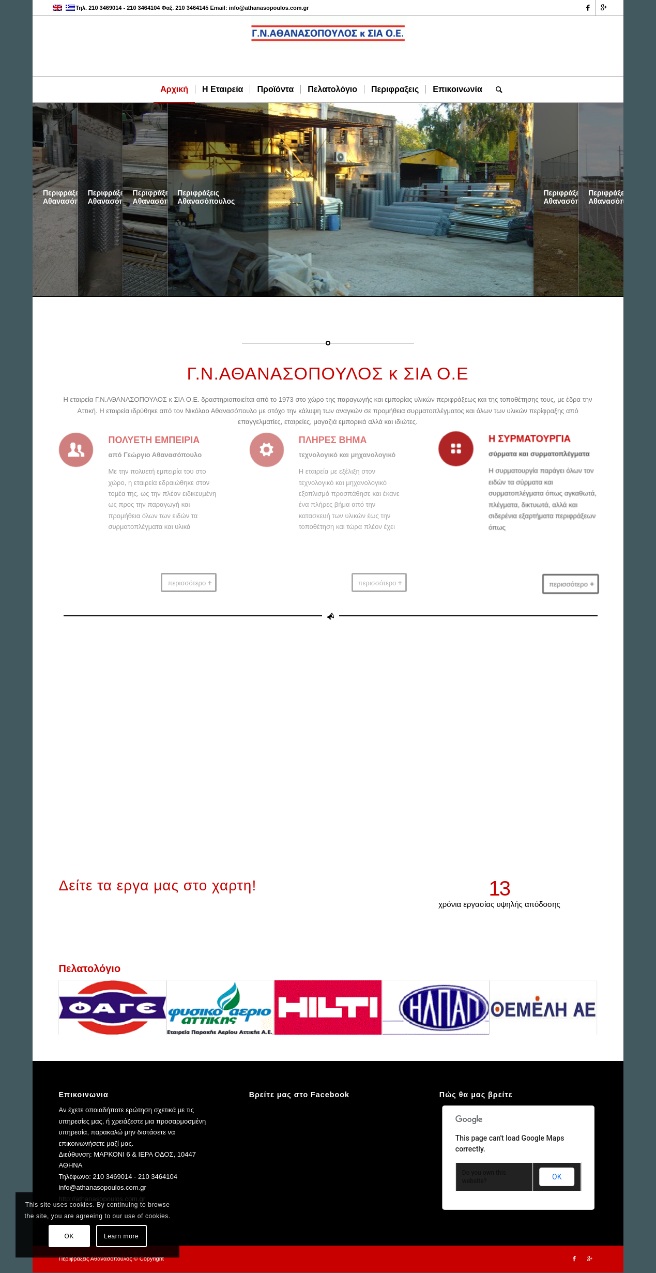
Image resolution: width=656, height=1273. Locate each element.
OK (556, 1177)
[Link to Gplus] (604, 8)
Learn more (121, 1236)
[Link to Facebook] (588, 8)
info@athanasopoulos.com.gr (269, 8)
